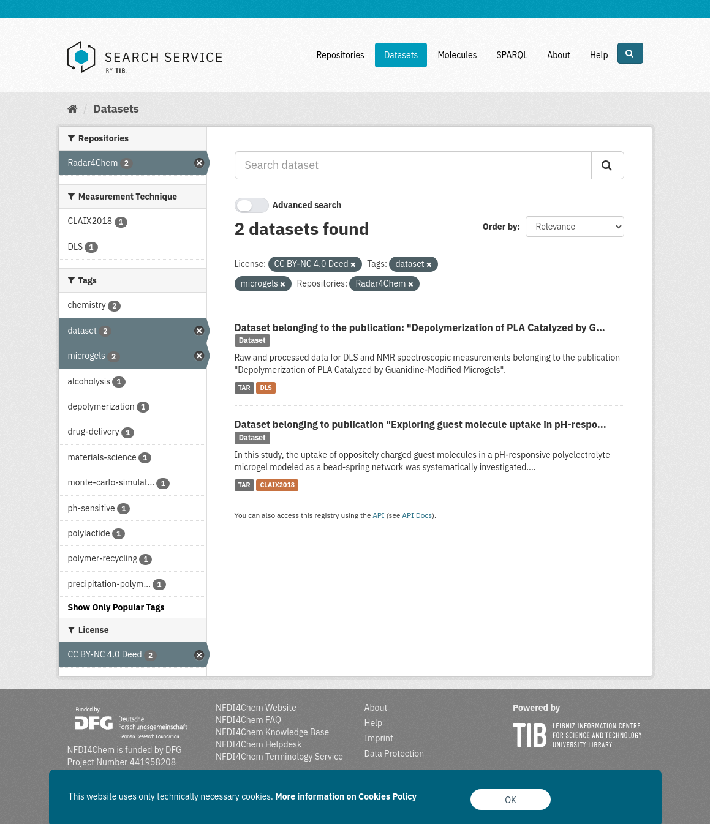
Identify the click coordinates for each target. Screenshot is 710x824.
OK (510, 800)
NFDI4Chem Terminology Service (279, 756)
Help (599, 55)
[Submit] (607, 165)
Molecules (457, 55)
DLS (265, 387)
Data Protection (394, 753)
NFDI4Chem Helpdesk (259, 744)
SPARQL (511, 55)
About (558, 55)
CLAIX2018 (277, 485)
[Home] (72, 109)
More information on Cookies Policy (346, 796)
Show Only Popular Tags (116, 607)
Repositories (340, 55)
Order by (500, 226)
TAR (244, 387)
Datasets (401, 55)
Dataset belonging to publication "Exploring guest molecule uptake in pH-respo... (420, 424)
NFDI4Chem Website (256, 707)
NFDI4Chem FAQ (248, 719)
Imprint (378, 738)
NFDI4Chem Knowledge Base (272, 732)
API (378, 515)
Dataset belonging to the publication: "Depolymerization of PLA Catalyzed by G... (420, 327)
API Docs (417, 515)
